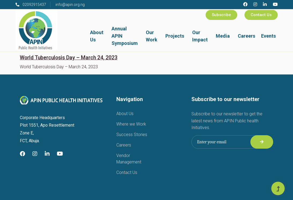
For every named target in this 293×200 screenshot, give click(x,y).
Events (268, 36)
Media (223, 36)
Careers (246, 36)
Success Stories (131, 134)
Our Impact (200, 36)
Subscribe (221, 14)
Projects (174, 36)
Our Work (151, 36)
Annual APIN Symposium (125, 36)
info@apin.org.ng (70, 4)
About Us (96, 36)
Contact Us (261, 14)
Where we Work (131, 124)
